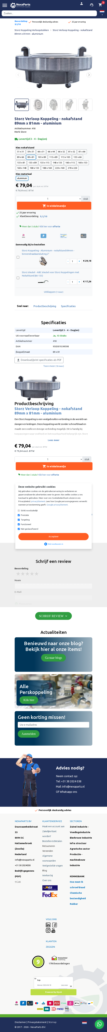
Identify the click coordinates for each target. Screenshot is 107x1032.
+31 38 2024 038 (71, 781)
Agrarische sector (80, 848)
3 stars (27, 573)
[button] (102, 13)
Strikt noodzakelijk (29, 510)
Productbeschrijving (44, 306)
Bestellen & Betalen (52, 841)
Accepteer (54, 536)
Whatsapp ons (68, 791)
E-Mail (18, 592)
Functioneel (26, 524)
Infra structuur (78, 843)
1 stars (18, 573)
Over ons (46, 880)
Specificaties (68, 306)
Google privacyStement (57, 505)
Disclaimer (20, 1022)
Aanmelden (29, 733)
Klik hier (28, 700)
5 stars (36, 573)
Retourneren (48, 846)
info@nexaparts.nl (73, 786)
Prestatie (25, 515)
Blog (44, 870)
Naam (18, 580)
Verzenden (47, 851)
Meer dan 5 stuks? (39, 226)
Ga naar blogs (53, 657)
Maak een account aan (53, 826)
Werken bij (47, 875)
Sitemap (52, 1022)
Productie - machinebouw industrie (77, 860)
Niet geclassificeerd (29, 529)
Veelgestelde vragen (52, 865)
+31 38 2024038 (23, 865)
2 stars (23, 573)
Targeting (25, 520)
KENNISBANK (77, 876)
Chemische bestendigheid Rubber (78, 898)
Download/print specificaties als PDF (39, 360)
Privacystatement (37, 1022)
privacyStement (38, 501)
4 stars (32, 573)
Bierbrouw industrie (81, 837)
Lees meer (53, 440)
